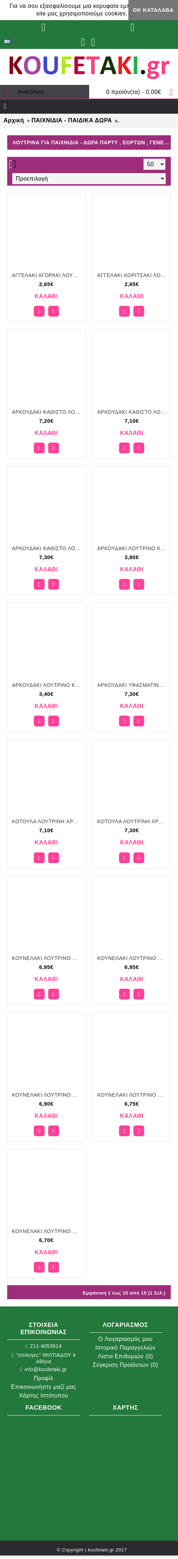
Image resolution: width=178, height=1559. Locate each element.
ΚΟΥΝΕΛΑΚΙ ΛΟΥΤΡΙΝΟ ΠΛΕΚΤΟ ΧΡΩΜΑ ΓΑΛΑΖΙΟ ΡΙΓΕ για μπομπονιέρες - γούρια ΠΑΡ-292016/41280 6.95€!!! (47, 958)
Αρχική (14, 120)
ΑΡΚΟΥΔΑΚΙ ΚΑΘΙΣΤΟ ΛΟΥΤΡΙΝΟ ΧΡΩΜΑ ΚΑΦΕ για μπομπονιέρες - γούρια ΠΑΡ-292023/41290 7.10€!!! (133, 412)
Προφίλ (43, 1378)
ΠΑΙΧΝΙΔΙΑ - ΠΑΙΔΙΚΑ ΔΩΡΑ (71, 120)
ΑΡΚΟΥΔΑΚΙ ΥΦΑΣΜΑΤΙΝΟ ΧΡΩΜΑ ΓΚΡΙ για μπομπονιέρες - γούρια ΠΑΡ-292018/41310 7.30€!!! (133, 685)
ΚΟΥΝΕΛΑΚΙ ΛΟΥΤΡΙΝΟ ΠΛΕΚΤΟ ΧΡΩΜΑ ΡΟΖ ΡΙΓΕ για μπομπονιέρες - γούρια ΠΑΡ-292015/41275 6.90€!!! (47, 1095)
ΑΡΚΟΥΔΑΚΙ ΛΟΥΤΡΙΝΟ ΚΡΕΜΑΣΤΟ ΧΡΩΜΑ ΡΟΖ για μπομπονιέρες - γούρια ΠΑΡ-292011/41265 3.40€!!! (47, 685)
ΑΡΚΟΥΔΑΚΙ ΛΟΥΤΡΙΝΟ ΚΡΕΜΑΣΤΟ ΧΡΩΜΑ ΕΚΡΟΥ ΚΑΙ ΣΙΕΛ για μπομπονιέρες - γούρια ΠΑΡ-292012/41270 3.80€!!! (133, 548)
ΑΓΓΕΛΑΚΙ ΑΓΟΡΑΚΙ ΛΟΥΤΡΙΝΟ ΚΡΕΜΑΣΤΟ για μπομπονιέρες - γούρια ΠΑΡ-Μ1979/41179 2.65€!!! (47, 275)
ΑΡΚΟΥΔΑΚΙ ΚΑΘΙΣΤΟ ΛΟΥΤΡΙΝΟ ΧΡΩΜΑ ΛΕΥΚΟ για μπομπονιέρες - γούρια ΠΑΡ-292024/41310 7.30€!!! (47, 548)
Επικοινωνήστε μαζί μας (43, 1387)
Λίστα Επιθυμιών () (125, 1356)
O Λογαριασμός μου (125, 1339)
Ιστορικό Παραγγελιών (125, 1348)
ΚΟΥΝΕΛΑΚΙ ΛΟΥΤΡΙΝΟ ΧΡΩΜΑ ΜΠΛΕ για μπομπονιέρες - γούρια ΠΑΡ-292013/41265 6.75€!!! (133, 1095)
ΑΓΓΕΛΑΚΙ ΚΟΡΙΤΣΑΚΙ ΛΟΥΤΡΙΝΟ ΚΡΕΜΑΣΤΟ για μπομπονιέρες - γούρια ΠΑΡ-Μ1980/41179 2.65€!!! (133, 275)
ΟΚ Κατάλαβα (153, 10)
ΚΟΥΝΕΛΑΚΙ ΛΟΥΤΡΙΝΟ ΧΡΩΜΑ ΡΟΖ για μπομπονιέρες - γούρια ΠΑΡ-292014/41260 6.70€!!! (47, 1231)
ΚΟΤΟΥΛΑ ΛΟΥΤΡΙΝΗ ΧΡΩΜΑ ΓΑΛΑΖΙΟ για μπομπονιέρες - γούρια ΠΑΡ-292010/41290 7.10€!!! (47, 821)
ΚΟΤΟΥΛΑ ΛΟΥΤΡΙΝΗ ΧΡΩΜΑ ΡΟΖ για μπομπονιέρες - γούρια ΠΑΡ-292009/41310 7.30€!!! (133, 821)
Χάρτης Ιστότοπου (43, 1395)
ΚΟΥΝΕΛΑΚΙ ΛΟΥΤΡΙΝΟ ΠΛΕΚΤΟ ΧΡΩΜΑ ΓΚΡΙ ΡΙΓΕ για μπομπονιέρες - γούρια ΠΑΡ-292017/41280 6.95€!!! (133, 958)
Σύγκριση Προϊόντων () (125, 1365)
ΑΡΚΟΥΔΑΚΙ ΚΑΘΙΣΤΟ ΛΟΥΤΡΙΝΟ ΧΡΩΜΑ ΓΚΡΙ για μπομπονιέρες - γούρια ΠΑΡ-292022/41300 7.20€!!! (47, 412)
